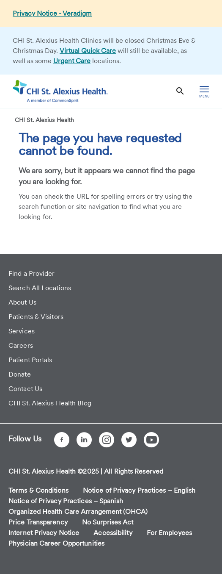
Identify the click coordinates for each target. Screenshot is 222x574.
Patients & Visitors (35, 317)
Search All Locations (39, 288)
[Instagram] (106, 439)
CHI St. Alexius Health (44, 119)
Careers (20, 345)
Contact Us (25, 389)
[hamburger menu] (204, 91)
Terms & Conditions (38, 490)
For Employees (169, 533)
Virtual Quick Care (88, 51)
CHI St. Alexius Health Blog (49, 403)
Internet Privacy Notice (43, 533)
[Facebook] (61, 439)
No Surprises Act (108, 522)
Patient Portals (30, 360)
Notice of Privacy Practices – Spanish (65, 501)
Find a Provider (31, 273)
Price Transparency (38, 522)
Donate (19, 374)
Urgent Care (71, 61)
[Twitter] (129, 439)
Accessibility (112, 533)
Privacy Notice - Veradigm (52, 13)
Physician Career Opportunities (56, 543)
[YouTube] (151, 439)
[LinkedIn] (84, 439)
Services (21, 331)
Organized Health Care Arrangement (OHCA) (78, 511)
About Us (22, 302)
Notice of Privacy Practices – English (139, 490)
